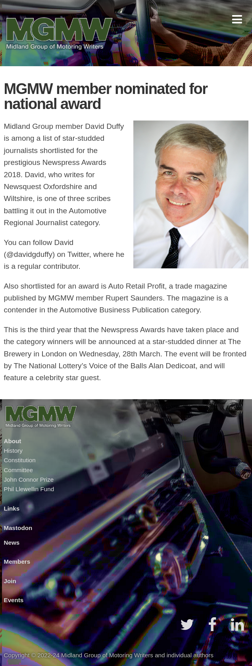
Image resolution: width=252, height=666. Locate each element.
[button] (237, 19)
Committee (18, 470)
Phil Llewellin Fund (29, 489)
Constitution (20, 460)
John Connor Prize (29, 479)
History (13, 450)
